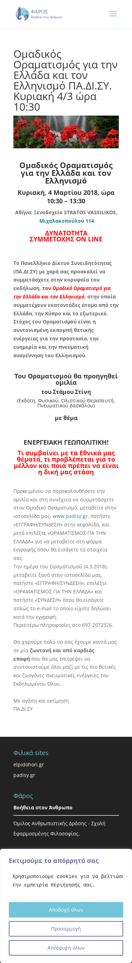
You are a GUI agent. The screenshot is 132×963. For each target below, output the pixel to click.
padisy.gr (24, 775)
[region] (66, 906)
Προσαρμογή (66, 928)
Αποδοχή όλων (66, 909)
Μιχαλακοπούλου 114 (66, 220)
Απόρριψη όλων (66, 947)
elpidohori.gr (28, 764)
